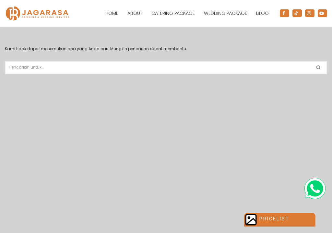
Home (111, 13)
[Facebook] (284, 13)
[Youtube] (322, 13)
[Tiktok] (297, 13)
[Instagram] (309, 13)
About (134, 13)
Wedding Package (225, 13)
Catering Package (173, 13)
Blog (262, 13)
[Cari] (158, 67)
